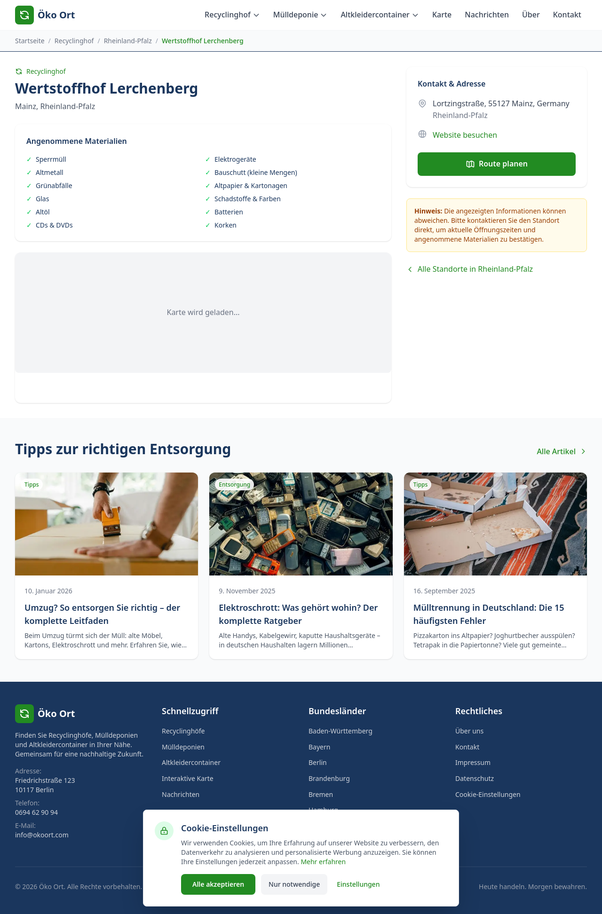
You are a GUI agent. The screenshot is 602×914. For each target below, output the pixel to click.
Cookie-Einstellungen (488, 794)
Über (531, 14)
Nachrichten (487, 14)
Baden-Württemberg (340, 730)
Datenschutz (474, 778)
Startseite (30, 40)
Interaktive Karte (188, 778)
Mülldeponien (183, 746)
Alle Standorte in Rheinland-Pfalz (469, 269)
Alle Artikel (562, 451)
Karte (442, 14)
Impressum (473, 762)
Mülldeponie (300, 14)
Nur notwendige (294, 884)
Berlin (318, 762)
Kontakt (567, 14)
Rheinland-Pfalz (128, 40)
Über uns (469, 730)
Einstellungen (358, 884)
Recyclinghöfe (183, 730)
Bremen (321, 794)
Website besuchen (465, 135)
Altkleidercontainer (380, 14)
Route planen (497, 163)
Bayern (319, 746)
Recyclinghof (232, 14)
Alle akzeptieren (218, 884)
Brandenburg (329, 778)
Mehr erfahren (323, 861)
